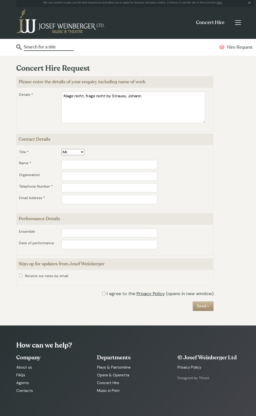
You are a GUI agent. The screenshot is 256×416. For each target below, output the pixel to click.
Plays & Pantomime (114, 367)
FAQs (20, 375)
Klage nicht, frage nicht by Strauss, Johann (133, 107)
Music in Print (108, 390)
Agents (22, 382)
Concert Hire (210, 22)
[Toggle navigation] (238, 23)
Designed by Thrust (193, 378)
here (219, 2)
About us (24, 367)
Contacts (24, 390)
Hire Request (239, 47)
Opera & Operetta (113, 375)
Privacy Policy (150, 294)
